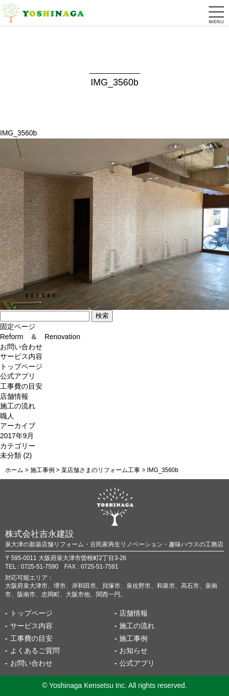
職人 (7, 416)
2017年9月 (17, 436)
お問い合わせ (21, 347)
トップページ (21, 366)
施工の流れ (17, 406)
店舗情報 (14, 396)
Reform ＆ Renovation (40, 337)
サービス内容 (21, 356)
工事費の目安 (21, 386)
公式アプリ (17, 376)
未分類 (10, 455)
